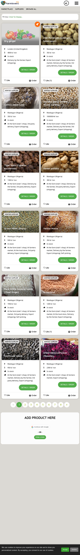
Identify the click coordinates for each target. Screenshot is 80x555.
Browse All (31, 9)
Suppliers (19, 9)
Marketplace (7, 9)
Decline (74, 549)
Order (33, 80)
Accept (65, 549)
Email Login (40, 437)
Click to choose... (12, 17)
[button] (40, 427)
